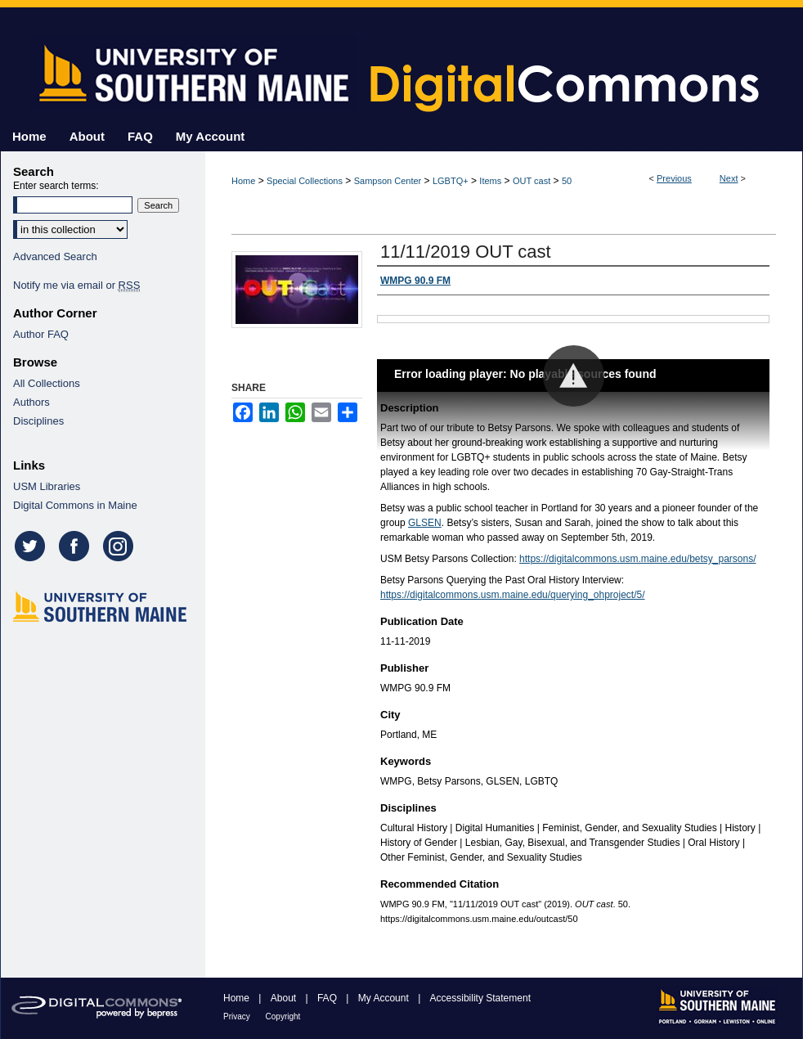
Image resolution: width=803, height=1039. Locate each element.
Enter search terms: (56, 185)
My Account (384, 998)
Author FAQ (41, 334)
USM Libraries (46, 486)
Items (490, 181)
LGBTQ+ (451, 181)
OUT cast (531, 181)
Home (243, 181)
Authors (31, 402)
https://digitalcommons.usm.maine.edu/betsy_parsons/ (637, 558)
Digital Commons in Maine (75, 505)
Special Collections (305, 181)
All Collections (46, 383)
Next (729, 178)
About (285, 998)
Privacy (238, 1016)
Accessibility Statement (480, 998)
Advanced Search (55, 256)
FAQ (328, 998)
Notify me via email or (76, 285)
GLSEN (425, 522)
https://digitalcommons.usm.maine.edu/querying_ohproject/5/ (512, 594)
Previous (674, 178)
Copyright (283, 1016)
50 (567, 181)
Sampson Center (388, 181)
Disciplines (38, 421)
